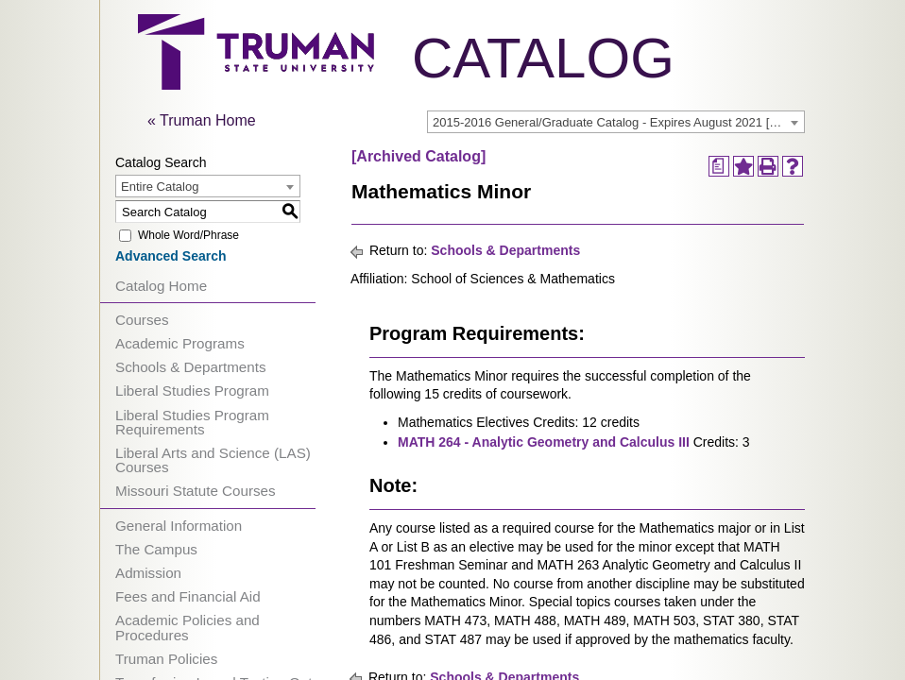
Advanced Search (171, 256)
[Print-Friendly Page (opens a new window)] (768, 166)
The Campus (156, 549)
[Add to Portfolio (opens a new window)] (743, 166)
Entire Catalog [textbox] (159, 186)
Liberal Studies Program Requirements (192, 422)
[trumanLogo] (256, 84)
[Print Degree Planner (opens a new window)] (719, 166)
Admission (148, 573)
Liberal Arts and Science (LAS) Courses (213, 460)
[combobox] (616, 121)
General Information (178, 526)
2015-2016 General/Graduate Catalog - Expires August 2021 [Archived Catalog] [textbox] (618, 122)
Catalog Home (161, 286)
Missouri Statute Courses (195, 491)
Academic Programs (180, 343)
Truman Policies (166, 659)
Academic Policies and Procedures (187, 627)
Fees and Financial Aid (188, 596)
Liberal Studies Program (192, 390)
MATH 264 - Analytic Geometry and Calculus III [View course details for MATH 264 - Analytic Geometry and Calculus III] (544, 442)
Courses (142, 320)
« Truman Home (201, 120)
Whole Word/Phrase (188, 235)
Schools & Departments (190, 367)
